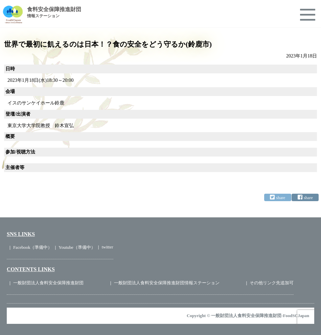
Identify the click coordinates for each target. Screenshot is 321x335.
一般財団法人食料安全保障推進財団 (48, 282)
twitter (107, 246)
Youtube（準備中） (77, 247)
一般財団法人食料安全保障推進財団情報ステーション (167, 282)
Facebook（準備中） (32, 247)
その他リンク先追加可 (272, 282)
